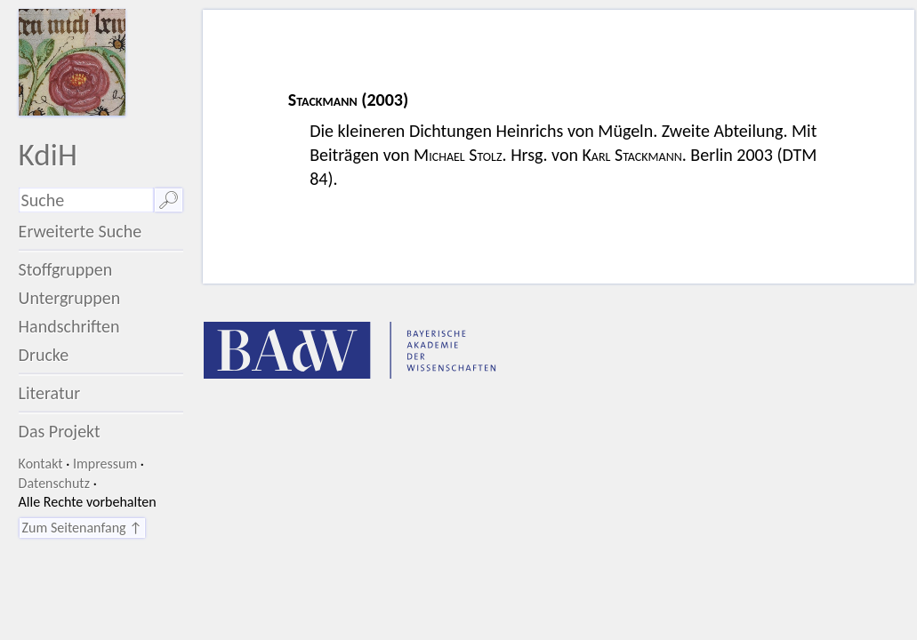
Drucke (44, 354)
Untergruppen (70, 297)
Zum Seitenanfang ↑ (82, 527)
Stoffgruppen (66, 269)
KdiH (48, 154)
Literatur (50, 393)
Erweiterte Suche (80, 231)
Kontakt (41, 463)
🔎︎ (168, 200)
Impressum (105, 463)
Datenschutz (54, 483)
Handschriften (69, 326)
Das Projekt (60, 431)
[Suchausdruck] (87, 200)
